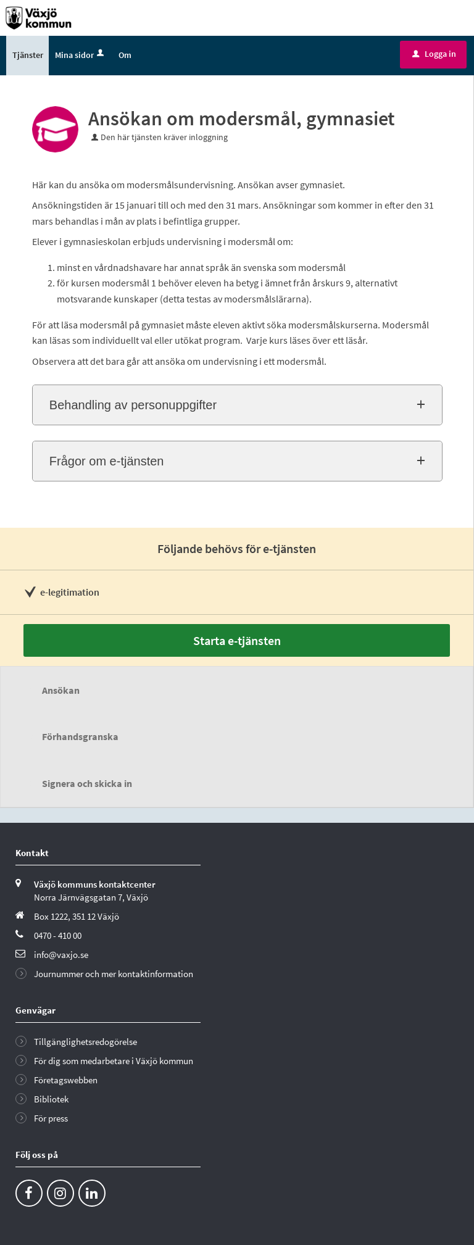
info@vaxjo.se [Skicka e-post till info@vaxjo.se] (61, 956)
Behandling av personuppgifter (133, 407)
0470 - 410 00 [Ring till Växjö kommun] (57, 937)
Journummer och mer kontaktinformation (113, 975)
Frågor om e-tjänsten (106, 463)
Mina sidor (80, 56)
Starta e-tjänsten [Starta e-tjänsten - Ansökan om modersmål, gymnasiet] (237, 641)
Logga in (434, 54)
